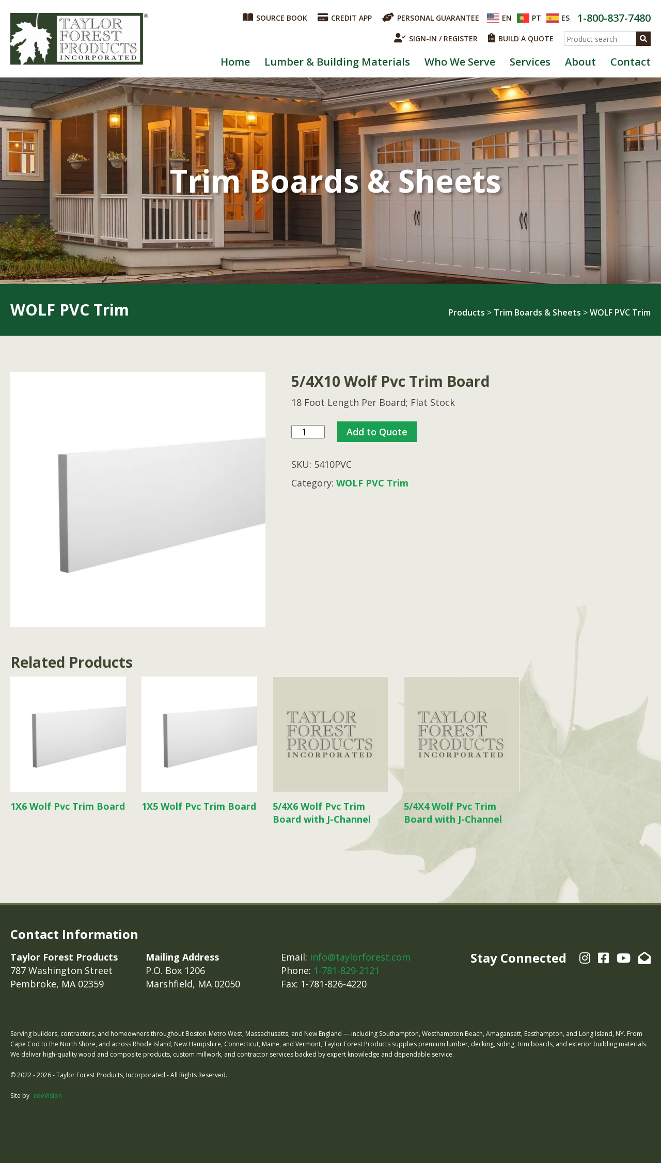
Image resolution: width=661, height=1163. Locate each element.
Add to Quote (377, 432)
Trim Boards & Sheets (537, 312)
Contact (630, 62)
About (580, 62)
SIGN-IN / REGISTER (436, 38)
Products (466, 312)
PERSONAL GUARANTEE (430, 17)
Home (235, 62)
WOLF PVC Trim (620, 312)
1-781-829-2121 (346, 970)
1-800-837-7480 (614, 18)
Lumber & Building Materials (337, 62)
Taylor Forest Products (79, 39)
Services (530, 62)
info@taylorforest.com (360, 957)
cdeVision (48, 1095)
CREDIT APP (345, 17)
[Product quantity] (308, 432)
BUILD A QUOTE (521, 38)
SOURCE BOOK (275, 17)
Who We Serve (459, 62)
